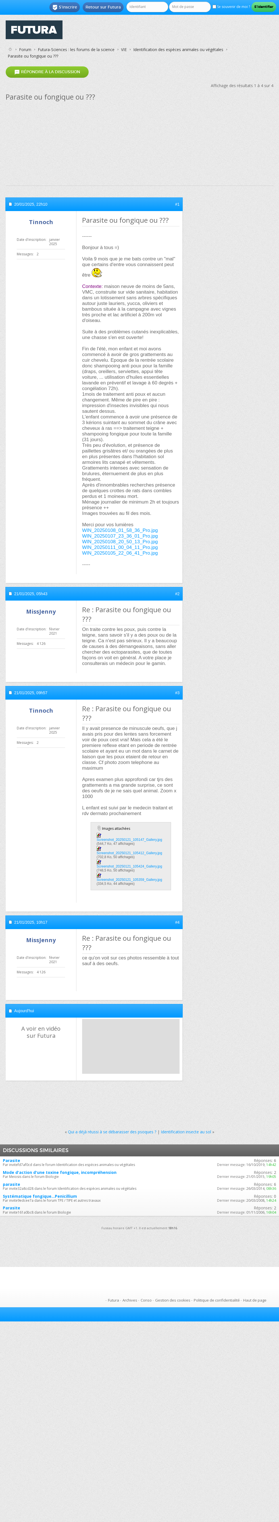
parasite (11, 1184)
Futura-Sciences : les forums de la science (76, 49)
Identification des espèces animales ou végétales (178, 49)
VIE (124, 49)
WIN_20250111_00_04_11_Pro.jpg (120, 547)
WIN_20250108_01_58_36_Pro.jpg (120, 530)
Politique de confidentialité (217, 1300)
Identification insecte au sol (186, 1131)
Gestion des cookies (172, 1300)
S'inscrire (64, 7)
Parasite (11, 1160)
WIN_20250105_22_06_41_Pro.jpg (120, 553)
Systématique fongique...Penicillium (40, 1196)
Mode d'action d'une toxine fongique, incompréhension (59, 1172)
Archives (129, 1300)
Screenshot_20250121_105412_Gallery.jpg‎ (129, 853)
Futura (113, 1300)
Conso (146, 1300)
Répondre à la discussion (47, 72)
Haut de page (254, 1300)
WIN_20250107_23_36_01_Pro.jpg (120, 536)
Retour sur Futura (103, 7)
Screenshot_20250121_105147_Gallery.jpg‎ (129, 840)
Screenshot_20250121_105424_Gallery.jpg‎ (129, 866)
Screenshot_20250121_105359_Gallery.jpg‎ (129, 880)
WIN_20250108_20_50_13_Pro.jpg (120, 541)
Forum (25, 49)
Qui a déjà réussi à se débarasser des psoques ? (112, 1131)
